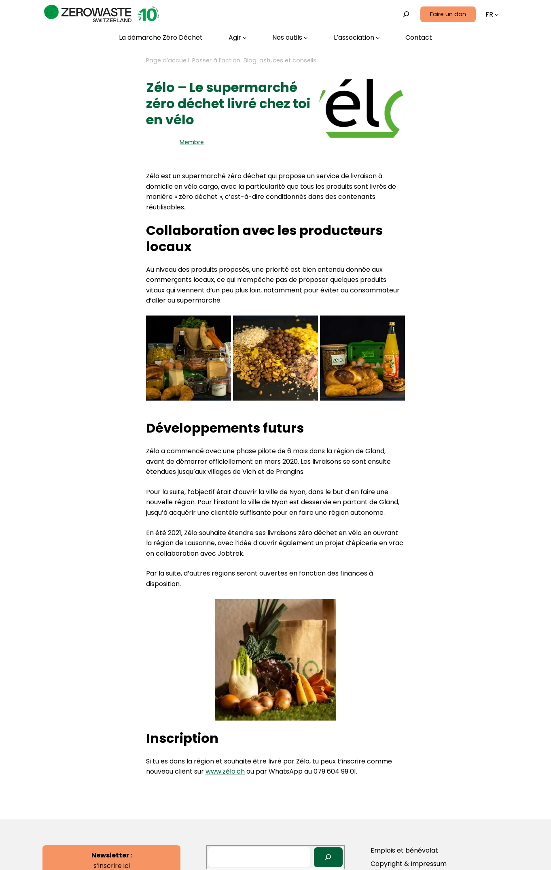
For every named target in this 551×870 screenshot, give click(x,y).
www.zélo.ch (225, 771)
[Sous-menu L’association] (357, 37)
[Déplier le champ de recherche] (406, 14)
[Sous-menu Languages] (497, 15)
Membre (192, 142)
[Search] (328, 857)
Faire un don (448, 14)
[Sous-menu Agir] (238, 37)
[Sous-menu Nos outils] (290, 37)
